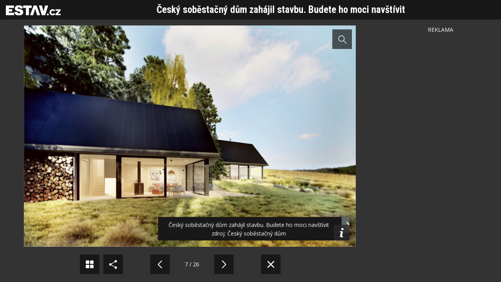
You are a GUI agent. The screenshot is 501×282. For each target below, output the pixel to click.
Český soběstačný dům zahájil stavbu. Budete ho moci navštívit (281, 9)
